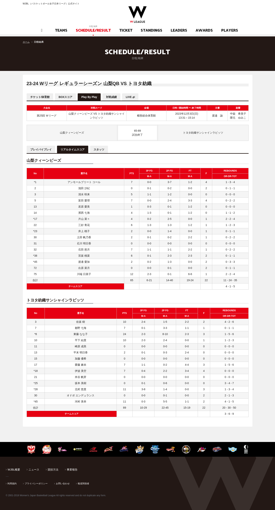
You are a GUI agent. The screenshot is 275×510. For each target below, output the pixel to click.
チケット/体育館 (40, 97)
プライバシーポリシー (36, 483)
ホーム (26, 42)
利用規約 (12, 483)
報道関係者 (83, 483)
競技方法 (53, 469)
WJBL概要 (14, 469)
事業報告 (72, 469)
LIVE (131, 97)
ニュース (34, 469)
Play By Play (90, 97)
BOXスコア (66, 97)
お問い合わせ (63, 483)
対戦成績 (113, 97)
